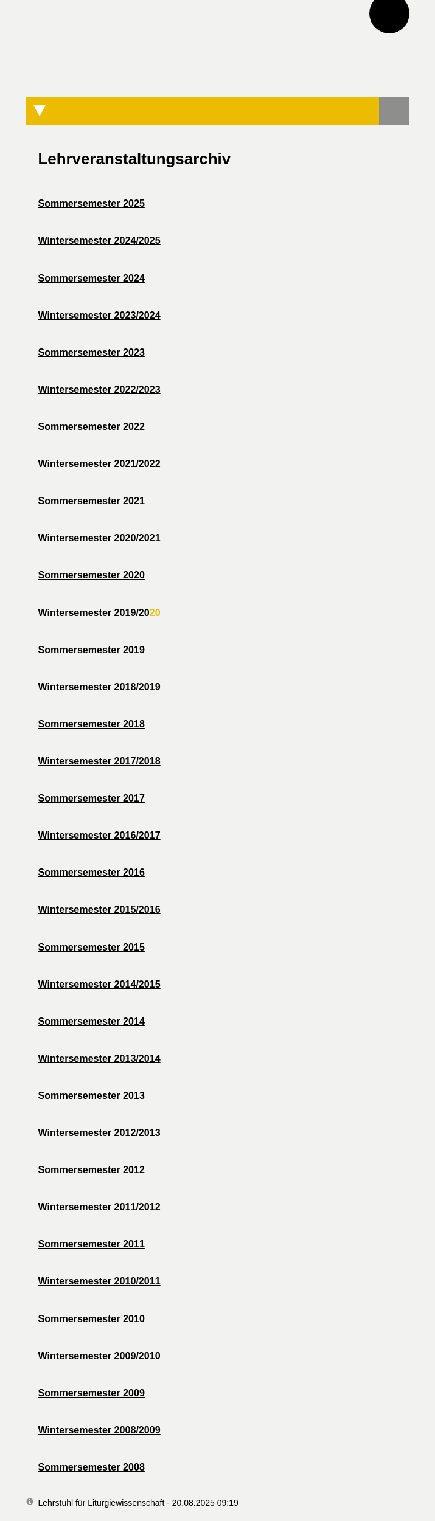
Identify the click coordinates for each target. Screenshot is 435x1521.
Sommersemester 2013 (91, 1095)
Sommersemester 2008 (91, 1466)
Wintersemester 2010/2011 (99, 1280)
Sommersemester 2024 (91, 277)
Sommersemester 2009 (91, 1392)
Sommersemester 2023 (91, 352)
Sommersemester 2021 (91, 500)
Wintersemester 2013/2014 (99, 1058)
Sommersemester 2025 (91, 203)
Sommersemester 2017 (91, 797)
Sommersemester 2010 (91, 1318)
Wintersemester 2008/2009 (99, 1429)
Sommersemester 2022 (91, 426)
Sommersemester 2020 (91, 574)
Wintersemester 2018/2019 (99, 686)
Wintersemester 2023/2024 (99, 315)
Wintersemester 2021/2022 (99, 463)
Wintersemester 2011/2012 (99, 1206)
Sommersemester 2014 (91, 1021)
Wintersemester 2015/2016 (99, 909)
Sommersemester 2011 (91, 1243)
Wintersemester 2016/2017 (99, 835)
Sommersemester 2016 (91, 872)
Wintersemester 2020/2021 (99, 537)
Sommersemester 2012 (91, 1169)
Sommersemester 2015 (91, 946)
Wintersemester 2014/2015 (99, 984)
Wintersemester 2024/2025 (99, 240)
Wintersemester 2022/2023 (99, 389)
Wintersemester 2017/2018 (99, 760)
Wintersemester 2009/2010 (99, 1355)
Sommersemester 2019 (91, 649)
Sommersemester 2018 (91, 723)
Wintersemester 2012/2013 (99, 1132)
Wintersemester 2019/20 (94, 612)
